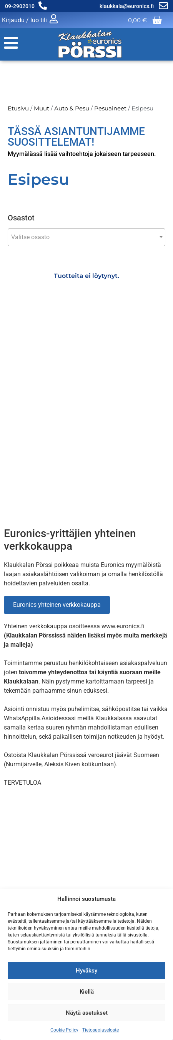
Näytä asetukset (87, 1012)
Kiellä (87, 991)
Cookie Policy (64, 1030)
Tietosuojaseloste (100, 1030)
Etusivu (18, 108)
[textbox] (86, 237)
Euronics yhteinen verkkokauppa (57, 604)
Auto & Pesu (71, 108)
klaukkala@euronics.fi (127, 6)
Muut (41, 108)
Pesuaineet (110, 108)
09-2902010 (20, 6)
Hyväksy (86, 970)
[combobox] (86, 237)
